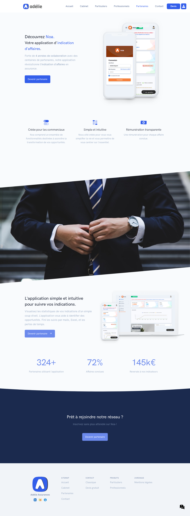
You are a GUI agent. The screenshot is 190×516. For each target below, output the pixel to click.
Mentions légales (143, 482)
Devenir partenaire (37, 79)
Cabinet (84, 6)
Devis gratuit (92, 487)
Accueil (69, 6)
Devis (173, 6)
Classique (91, 482)
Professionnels (121, 6)
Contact (159, 6)
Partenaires (142, 6)
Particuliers (101, 6)
